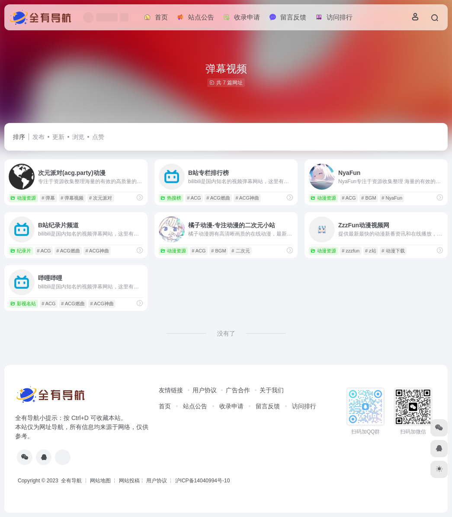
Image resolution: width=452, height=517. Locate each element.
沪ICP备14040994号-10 (202, 481)
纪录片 (20, 250)
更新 (58, 136)
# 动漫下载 (392, 250)
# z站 (370, 250)
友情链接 (171, 390)
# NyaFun (391, 197)
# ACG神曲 (247, 197)
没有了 (226, 333)
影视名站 (23, 303)
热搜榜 (170, 197)
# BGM (368, 197)
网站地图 (100, 481)
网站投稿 (129, 481)
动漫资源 (23, 197)
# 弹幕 (48, 197)
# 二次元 (240, 250)
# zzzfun (350, 250)
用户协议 (204, 390)
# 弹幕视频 (72, 197)
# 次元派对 (100, 197)
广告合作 (238, 390)
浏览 (78, 136)
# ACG (194, 197)
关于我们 (272, 390)
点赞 (98, 136)
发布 (38, 136)
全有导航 (72, 481)
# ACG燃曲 (218, 197)
